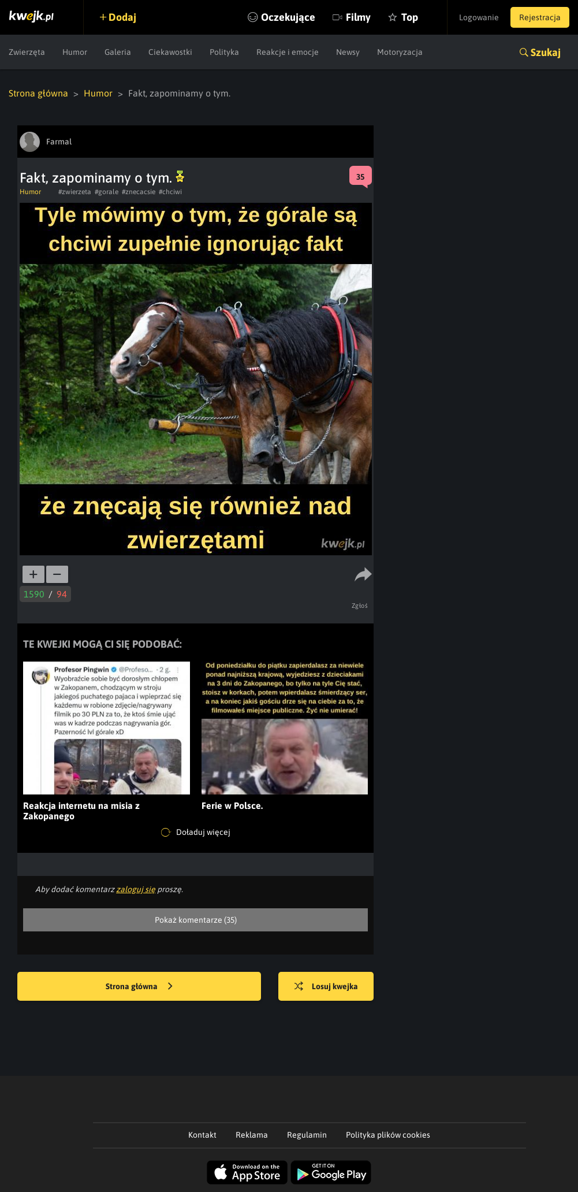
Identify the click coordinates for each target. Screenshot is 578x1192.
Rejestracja (540, 17)
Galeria (118, 52)
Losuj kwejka (326, 987)
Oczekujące (288, 17)
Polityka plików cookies (388, 1134)
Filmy (358, 17)
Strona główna (38, 93)
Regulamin (307, 1134)
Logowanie (479, 17)
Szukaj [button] (546, 52)
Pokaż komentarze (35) (196, 919)
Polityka (224, 52)
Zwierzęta (27, 52)
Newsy (348, 52)
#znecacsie (138, 192)
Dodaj (122, 17)
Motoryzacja (400, 52)
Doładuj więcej (195, 832)
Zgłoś (360, 605)
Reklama (252, 1134)
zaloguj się (135, 889)
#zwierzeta (74, 192)
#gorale (106, 192)
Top (409, 17)
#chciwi (170, 192)
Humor (74, 52)
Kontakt (202, 1134)
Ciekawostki (170, 52)
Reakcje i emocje (287, 52)
